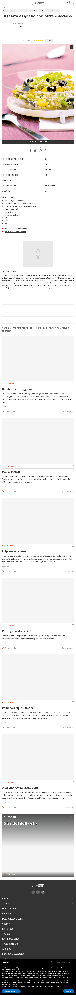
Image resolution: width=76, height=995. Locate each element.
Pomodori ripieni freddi (17, 708)
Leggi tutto (6, 406)
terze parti (31, 971)
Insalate (42, 11)
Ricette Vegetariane (53, 11)
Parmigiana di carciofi (16, 631)
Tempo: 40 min (10, 874)
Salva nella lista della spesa (17, 228)
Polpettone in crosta (15, 551)
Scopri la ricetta (67, 412)
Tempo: (10, 412)
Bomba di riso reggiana (17, 389)
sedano (16, 203)
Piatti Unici (34, 11)
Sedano (13, 11)
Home (4, 7)
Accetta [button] (68, 991)
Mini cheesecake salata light (20, 787)
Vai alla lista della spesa (15, 231)
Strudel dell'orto (20, 823)
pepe (7, 223)
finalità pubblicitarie (52, 975)
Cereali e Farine (23, 11)
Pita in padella (11, 472)
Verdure (5, 11)
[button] (71, 10)
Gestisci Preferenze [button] (11, 991)
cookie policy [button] (15, 969)
